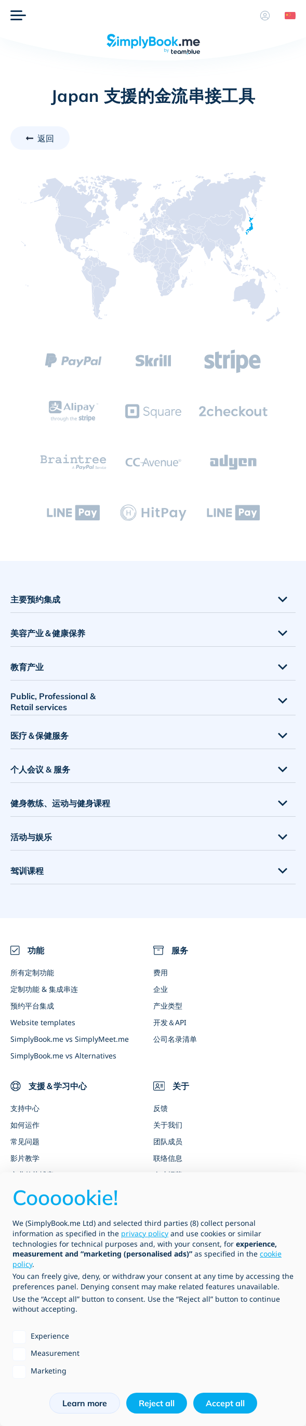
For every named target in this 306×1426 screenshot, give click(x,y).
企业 (160, 989)
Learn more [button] (84, 1403)
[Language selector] (286, 15)
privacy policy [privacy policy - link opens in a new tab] (144, 1233)
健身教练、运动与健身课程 (60, 803)
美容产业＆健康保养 (47, 633)
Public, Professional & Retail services (53, 701)
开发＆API (170, 1022)
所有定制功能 (32, 972)
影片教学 (24, 1158)
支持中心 (24, 1108)
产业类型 (167, 1006)
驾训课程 (27, 871)
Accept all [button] (225, 1403)
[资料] (265, 15)
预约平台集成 (32, 1006)
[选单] (18, 15)
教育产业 (27, 667)
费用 (160, 972)
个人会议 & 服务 (40, 769)
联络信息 (167, 1158)
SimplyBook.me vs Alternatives (63, 1056)
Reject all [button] (157, 1403)
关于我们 (167, 1125)
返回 (45, 138)
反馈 (160, 1108)
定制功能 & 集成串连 (44, 989)
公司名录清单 (175, 1039)
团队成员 (167, 1141)
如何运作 (24, 1125)
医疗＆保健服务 (39, 735)
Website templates (42, 1022)
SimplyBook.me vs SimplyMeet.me (69, 1039)
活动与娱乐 (31, 837)
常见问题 (24, 1141)
